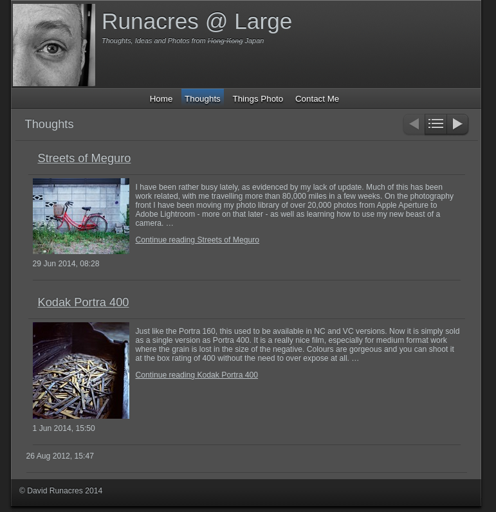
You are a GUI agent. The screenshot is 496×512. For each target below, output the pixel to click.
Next (458, 125)
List (436, 125)
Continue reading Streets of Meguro (198, 239)
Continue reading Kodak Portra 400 (197, 374)
